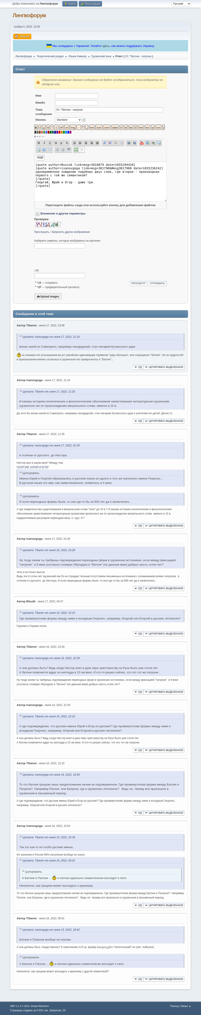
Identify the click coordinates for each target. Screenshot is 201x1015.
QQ (138, 367)
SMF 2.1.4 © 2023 (19, 1006)
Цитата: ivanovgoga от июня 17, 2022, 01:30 (51, 445)
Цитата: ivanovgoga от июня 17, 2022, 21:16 (51, 336)
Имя (38, 95)
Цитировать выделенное (163, 367)
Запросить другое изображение (70, 231)
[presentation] (67, 258)
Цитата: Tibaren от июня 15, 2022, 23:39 (49, 837)
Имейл (40, 102)
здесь (106, 46)
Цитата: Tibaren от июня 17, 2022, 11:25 (49, 391)
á (35, 136)
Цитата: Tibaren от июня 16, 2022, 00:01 (49, 860)
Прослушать (41, 231)
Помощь (174, 1006)
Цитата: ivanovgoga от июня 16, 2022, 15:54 (51, 774)
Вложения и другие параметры (63, 213)
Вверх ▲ (186, 1006)
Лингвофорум (29, 15)
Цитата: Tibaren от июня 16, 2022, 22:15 (49, 613)
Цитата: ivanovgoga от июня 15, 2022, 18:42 (51, 929)
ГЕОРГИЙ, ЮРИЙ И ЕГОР (33, 467)
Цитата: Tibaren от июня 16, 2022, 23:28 (49, 550)
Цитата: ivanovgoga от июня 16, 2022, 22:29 (51, 658)
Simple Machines (40, 1006)
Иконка (41, 119)
